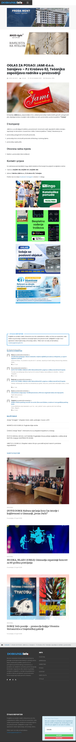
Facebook (23, 177)
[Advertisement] (38, 318)
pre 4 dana (14, 410)
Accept (59, 735)
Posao (41, 662)
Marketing (42, 658)
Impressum (42, 655)
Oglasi (24, 78)
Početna (42, 651)
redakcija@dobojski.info (15, 343)
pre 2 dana (14, 397)
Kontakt (42, 666)
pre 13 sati (14, 364)
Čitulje (41, 673)
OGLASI (7, 639)
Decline (59, 738)
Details (49, 730)
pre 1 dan (14, 376)
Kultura (10, 501)
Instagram (30, 177)
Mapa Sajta (43, 669)
